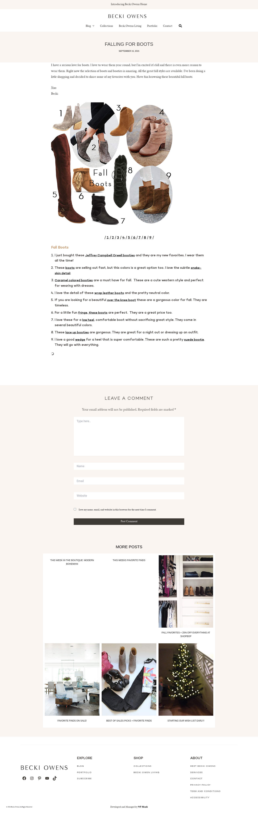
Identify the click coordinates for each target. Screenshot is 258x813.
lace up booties (77, 332)
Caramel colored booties (74, 281)
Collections (106, 26)
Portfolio (152, 26)
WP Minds (142, 807)
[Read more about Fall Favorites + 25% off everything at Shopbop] (186, 591)
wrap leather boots (109, 293)
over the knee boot (122, 300)
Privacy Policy (200, 785)
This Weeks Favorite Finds (129, 560)
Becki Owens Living (130, 26)
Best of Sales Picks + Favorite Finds (129, 720)
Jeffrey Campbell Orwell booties (111, 255)
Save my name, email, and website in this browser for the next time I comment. (117, 510)
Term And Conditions (205, 791)
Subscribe (84, 779)
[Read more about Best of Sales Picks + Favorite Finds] (129, 679)
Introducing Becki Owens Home (129, 4)
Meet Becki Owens (203, 766)
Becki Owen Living (147, 772)
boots (70, 268)
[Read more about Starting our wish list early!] (186, 679)
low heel (88, 320)
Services (196, 772)
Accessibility (199, 797)
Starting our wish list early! (186, 720)
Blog (90, 26)
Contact (167, 26)
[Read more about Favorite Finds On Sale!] (72, 679)
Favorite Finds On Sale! (72, 720)
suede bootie (194, 340)
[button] (92, 26)
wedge (80, 340)
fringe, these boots (93, 313)
